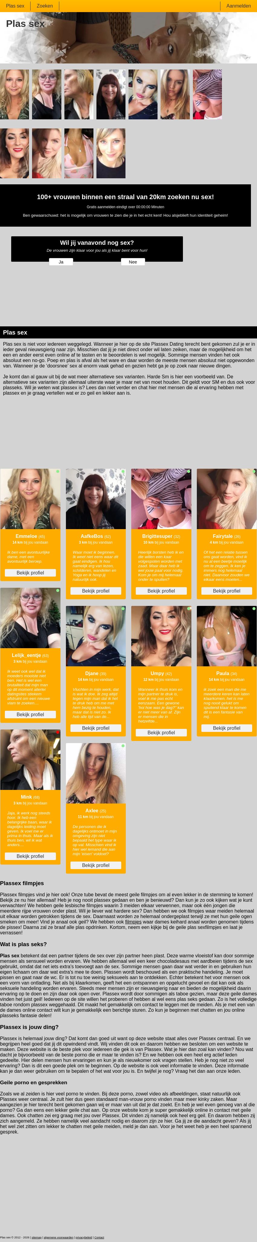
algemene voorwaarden (58, 1237)
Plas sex (15, 5)
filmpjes (133, 921)
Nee (133, 262)
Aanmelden (238, 5)
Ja (61, 262)
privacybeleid (84, 1237)
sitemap (37, 1237)
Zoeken (45, 5)
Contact (99, 1237)
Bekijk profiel (30, 572)
